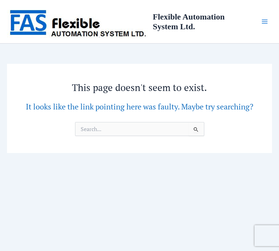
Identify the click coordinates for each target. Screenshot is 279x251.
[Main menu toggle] (264, 21)
